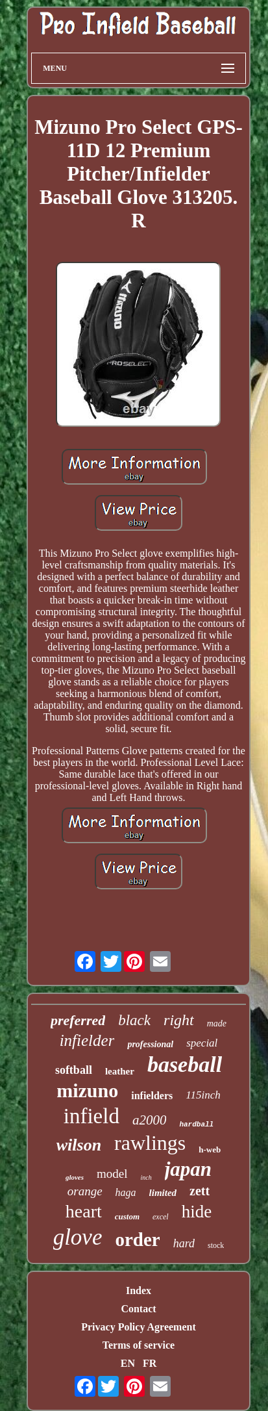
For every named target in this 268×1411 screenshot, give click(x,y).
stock (216, 1245)
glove (78, 1237)
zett (199, 1191)
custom (127, 1216)
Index (138, 1290)
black (134, 1020)
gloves (75, 1177)
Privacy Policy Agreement (138, 1326)
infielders (152, 1095)
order (137, 1239)
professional (150, 1044)
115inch (203, 1095)
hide (197, 1211)
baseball (184, 1064)
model (112, 1173)
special (201, 1043)
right (179, 1019)
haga (126, 1192)
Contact (138, 1308)
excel (160, 1216)
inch (146, 1177)
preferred (78, 1020)
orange (85, 1191)
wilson (78, 1145)
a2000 (149, 1120)
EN (128, 1363)
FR (149, 1363)
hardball (196, 1124)
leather (119, 1071)
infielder (87, 1040)
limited (163, 1193)
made (216, 1023)
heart (84, 1211)
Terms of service (139, 1345)
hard (184, 1243)
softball (73, 1069)
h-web (210, 1149)
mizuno (87, 1090)
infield (91, 1116)
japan (188, 1169)
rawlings (150, 1142)
